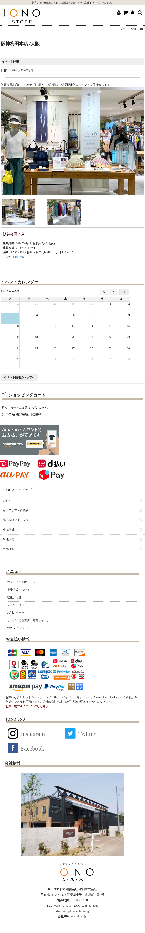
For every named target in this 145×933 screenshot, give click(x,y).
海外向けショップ (18, 628)
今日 (124, 291)
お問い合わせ (15, 612)
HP (15, 256)
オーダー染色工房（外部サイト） (28, 620)
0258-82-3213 (62, 905)
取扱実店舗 (14, 597)
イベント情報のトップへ (19, 377)
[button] (129, 29)
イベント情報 (15, 605)
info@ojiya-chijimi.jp (76, 911)
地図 (22, 256)
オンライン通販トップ (21, 582)
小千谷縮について (18, 589)
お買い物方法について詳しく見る (27, 706)
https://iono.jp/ (78, 916)
